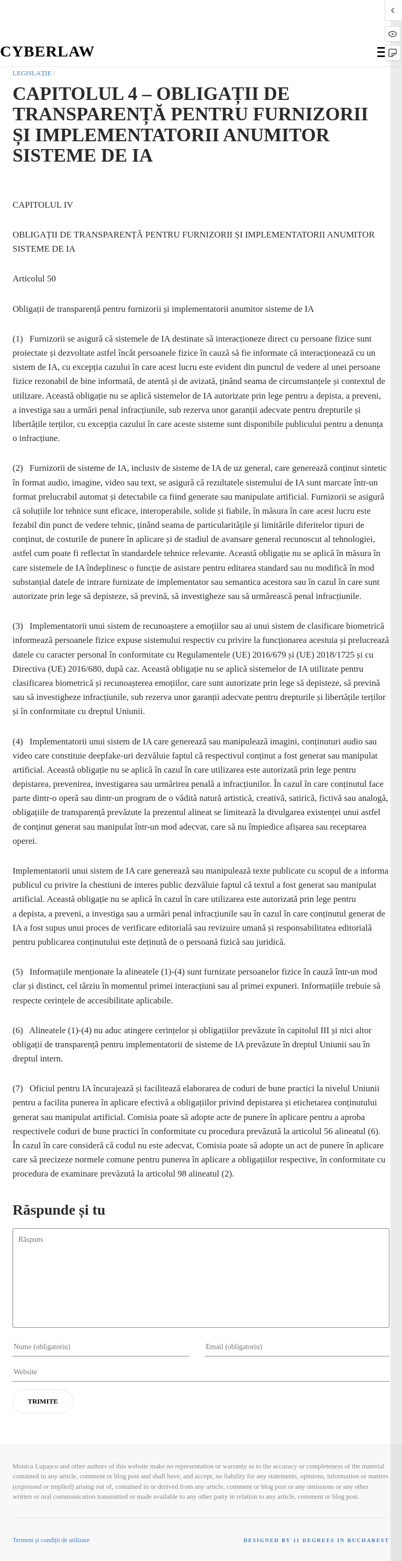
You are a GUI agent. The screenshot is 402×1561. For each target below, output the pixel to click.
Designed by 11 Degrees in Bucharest (316, 1540)
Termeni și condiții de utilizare (51, 1540)
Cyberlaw (47, 51)
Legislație (32, 73)
